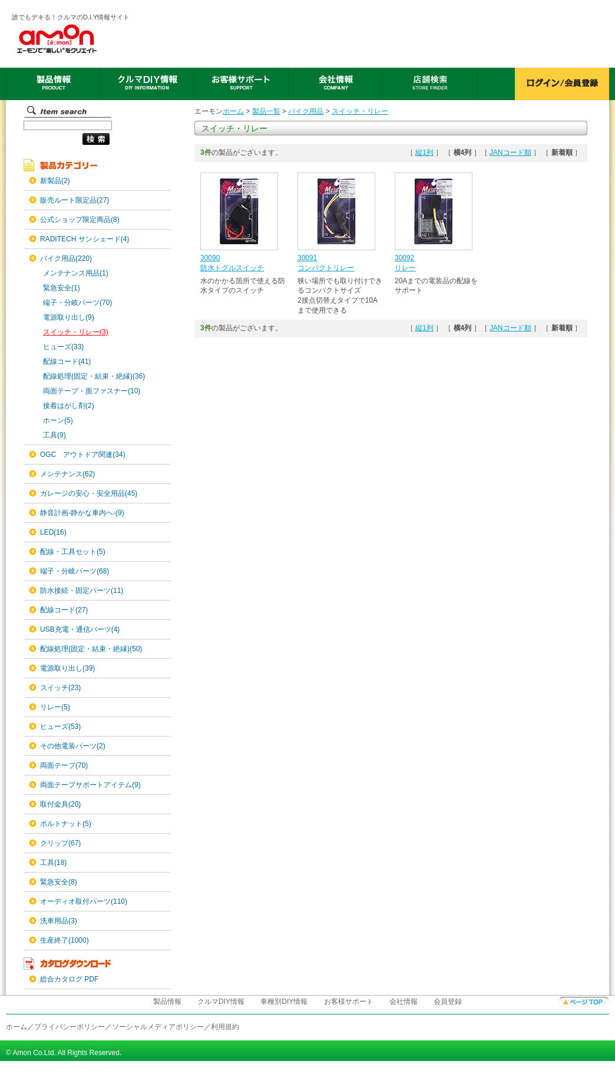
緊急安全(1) (61, 288)
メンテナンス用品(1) (75, 273)
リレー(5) (55, 707)
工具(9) (54, 435)
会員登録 (448, 1001)
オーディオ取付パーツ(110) (83, 901)
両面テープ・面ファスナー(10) (91, 391)
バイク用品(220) (66, 258)
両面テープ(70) (64, 765)
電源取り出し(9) (68, 317)
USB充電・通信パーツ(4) (80, 629)
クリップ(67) (60, 843)
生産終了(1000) (64, 940)
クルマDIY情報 (220, 1001)
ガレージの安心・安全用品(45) (88, 493)
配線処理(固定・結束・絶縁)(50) (91, 649)
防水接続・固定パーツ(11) (81, 590)
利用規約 (225, 1027)
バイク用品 (305, 111)
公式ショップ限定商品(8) (80, 219)
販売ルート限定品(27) (74, 200)
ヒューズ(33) (63, 347)
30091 (307, 258)
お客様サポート (348, 1001)
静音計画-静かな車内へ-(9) (82, 513)
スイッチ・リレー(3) (75, 332)
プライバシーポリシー (69, 1027)
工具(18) (53, 862)
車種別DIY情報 (284, 1001)
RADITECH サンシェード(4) (84, 239)
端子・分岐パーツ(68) (74, 571)
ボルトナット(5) (65, 824)
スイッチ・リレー (360, 111)
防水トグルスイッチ (232, 268)
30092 (404, 258)
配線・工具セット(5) (72, 552)
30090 (210, 258)
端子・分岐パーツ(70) (77, 303)
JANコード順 (510, 152)
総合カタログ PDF (69, 979)
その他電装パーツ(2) (72, 746)
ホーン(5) (58, 420)
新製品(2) (55, 181)
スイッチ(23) (60, 688)
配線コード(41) (67, 361)
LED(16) (53, 532)
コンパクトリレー (325, 268)
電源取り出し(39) (67, 668)
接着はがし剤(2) (68, 406)
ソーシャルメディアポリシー (158, 1027)
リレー (405, 268)
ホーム (233, 111)
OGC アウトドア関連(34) (82, 454)
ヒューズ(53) (60, 726)
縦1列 (424, 152)
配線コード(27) (64, 610)
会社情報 (403, 1001)
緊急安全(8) (58, 882)
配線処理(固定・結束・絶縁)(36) (94, 376)
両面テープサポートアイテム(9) (90, 785)
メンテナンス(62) (67, 474)
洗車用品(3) (58, 921)
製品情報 (167, 1001)
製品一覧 (266, 111)
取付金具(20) (60, 804)
